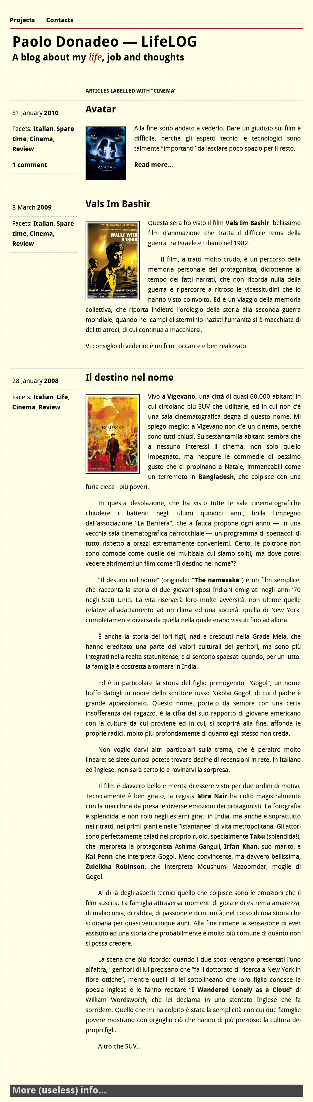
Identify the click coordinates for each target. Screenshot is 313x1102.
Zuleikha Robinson (115, 866)
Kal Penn (99, 856)
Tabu (257, 836)
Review (23, 149)
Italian (43, 129)
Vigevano (181, 396)
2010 (51, 113)
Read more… (153, 164)
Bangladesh (216, 477)
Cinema (41, 139)
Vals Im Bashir (118, 204)
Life (62, 397)
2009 (44, 207)
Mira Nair (212, 796)
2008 (51, 381)
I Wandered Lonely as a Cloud (241, 990)
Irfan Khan (241, 846)
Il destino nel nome (130, 378)
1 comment (29, 165)
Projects (22, 20)
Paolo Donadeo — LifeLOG (104, 42)
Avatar (101, 109)
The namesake (216, 580)
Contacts (59, 20)
